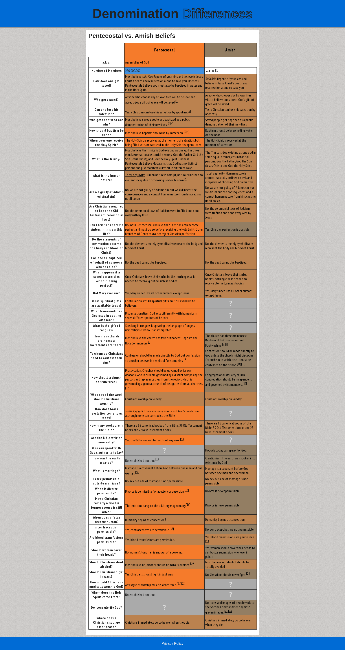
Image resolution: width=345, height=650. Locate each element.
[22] (183, 584)
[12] (127, 388)
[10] (239, 364)
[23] (226, 611)
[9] (185, 359)
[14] (182, 439)
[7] (223, 344)
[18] (207, 541)
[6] (148, 342)
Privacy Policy (172, 643)
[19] (192, 564)
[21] (179, 584)
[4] (171, 124)
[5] (185, 179)
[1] (216, 70)
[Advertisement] (43, 96)
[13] (245, 383)
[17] (167, 519)
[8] (226, 344)
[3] (168, 124)
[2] (176, 101)
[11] (243, 364)
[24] (230, 611)
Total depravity (135, 175)
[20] (248, 573)
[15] (157, 459)
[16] (137, 472)
